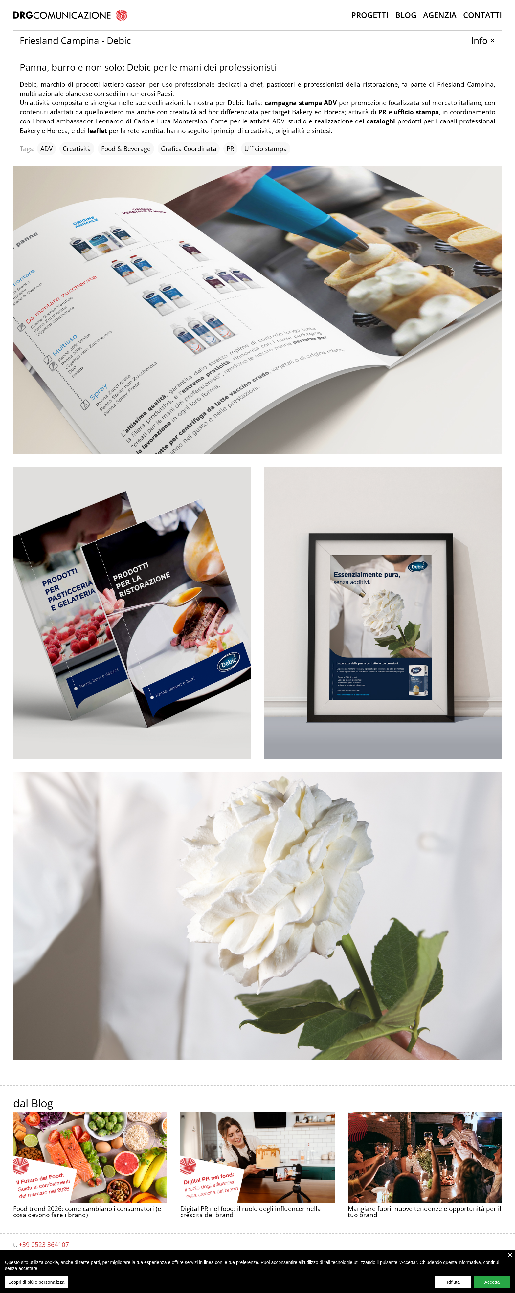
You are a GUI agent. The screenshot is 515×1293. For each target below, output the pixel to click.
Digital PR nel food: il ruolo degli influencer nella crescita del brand (250, 1211)
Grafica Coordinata (188, 148)
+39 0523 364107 (44, 1244)
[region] (257, 1271)
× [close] (510, 1255)
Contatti (482, 15)
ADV (46, 148)
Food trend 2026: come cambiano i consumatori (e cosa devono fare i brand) (87, 1211)
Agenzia (440, 15)
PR (230, 148)
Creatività (77, 148)
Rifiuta (453, 1282)
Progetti (370, 15)
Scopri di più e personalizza (36, 1282)
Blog (405, 15)
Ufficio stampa (265, 148)
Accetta (492, 1282)
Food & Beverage (126, 148)
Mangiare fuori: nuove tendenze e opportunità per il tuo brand (424, 1130)
